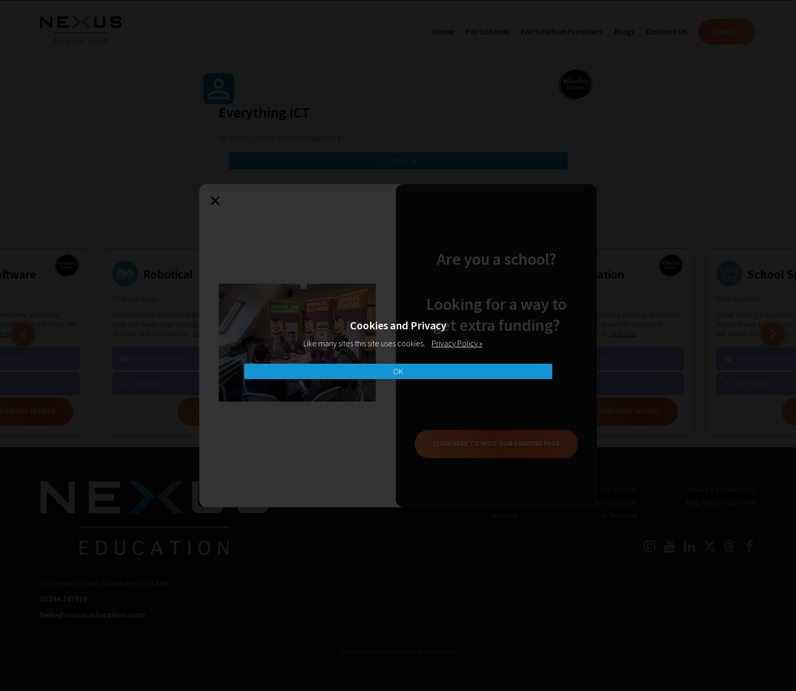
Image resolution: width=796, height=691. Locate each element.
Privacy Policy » (457, 343)
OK (398, 371)
